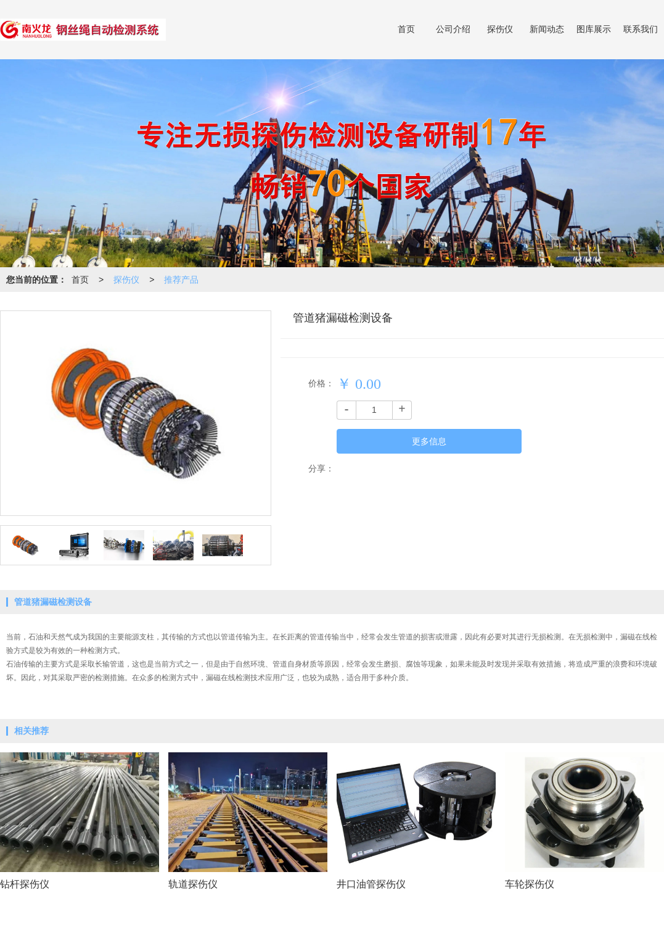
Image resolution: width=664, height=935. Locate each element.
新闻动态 (547, 29)
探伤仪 (500, 29)
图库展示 (593, 29)
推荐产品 (181, 280)
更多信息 (429, 441)
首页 (406, 29)
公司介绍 (453, 29)
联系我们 (640, 29)
